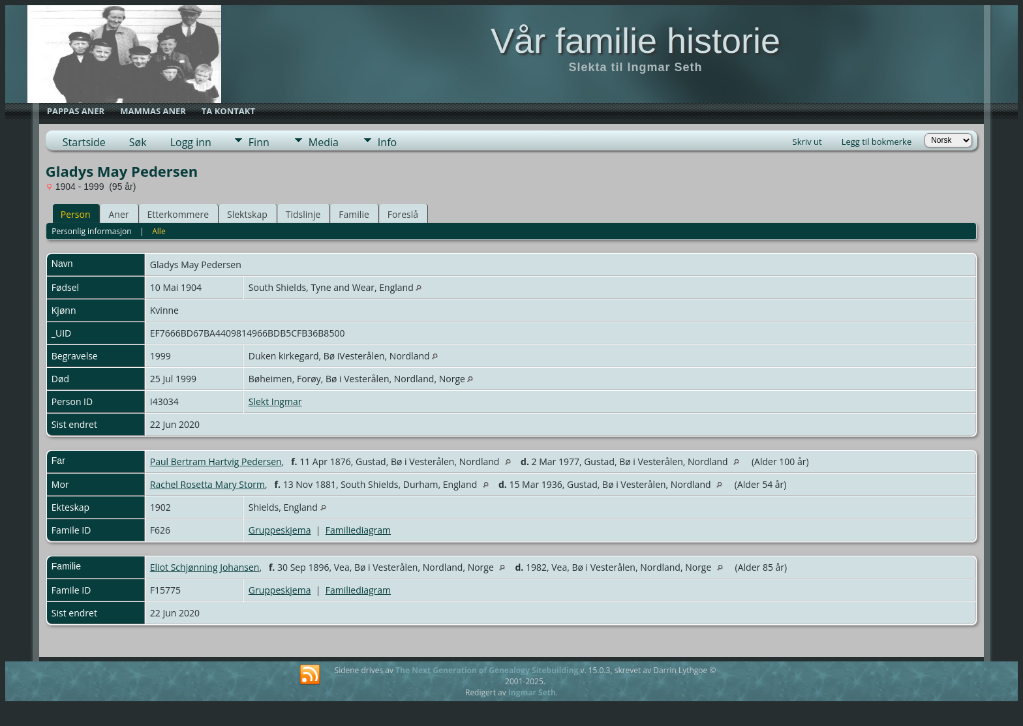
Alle (158, 231)
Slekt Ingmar (275, 401)
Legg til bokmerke (877, 141)
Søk (138, 142)
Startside (84, 142)
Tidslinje (303, 214)
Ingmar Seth (532, 692)
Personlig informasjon (92, 231)
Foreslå (403, 214)
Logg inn (190, 142)
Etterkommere (178, 214)
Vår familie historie (635, 40)
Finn (259, 142)
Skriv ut (807, 141)
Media (324, 142)
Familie (354, 214)
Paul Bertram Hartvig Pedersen (216, 461)
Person (76, 214)
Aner (118, 214)
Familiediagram (358, 530)
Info (387, 142)
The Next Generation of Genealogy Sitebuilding (486, 670)
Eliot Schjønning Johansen (205, 567)
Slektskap (247, 214)
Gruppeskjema (280, 530)
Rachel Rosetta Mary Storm (207, 484)
